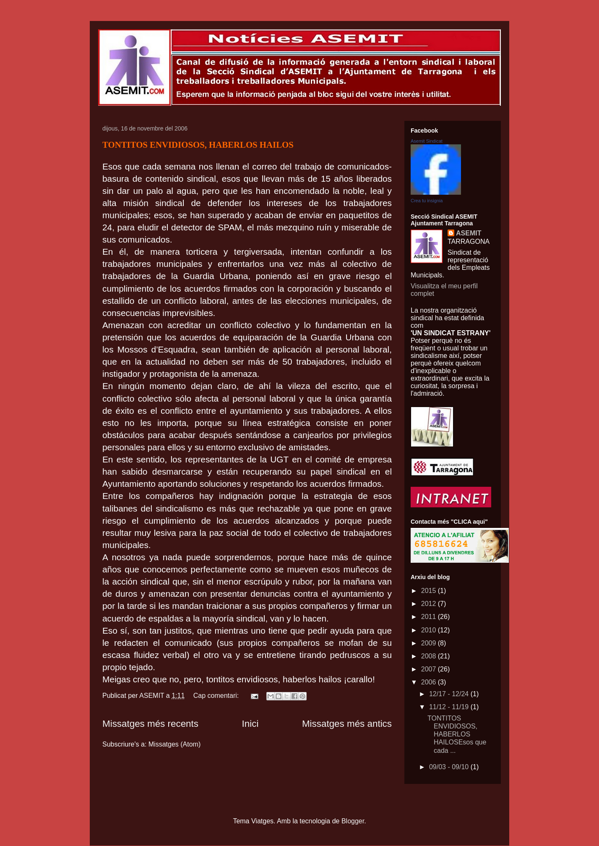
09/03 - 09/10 (450, 766)
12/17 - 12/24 (450, 693)
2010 (429, 630)
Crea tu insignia (427, 200)
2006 (429, 682)
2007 (429, 669)
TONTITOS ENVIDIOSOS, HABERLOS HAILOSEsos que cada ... (456, 734)
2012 (429, 603)
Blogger (352, 821)
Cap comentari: (217, 695)
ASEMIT (468, 233)
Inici (250, 723)
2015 (429, 590)
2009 (429, 643)
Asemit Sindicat (427, 141)
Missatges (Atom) (174, 744)
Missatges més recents (150, 723)
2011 (429, 616)
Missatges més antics (347, 723)
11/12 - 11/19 (450, 706)
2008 (429, 656)
